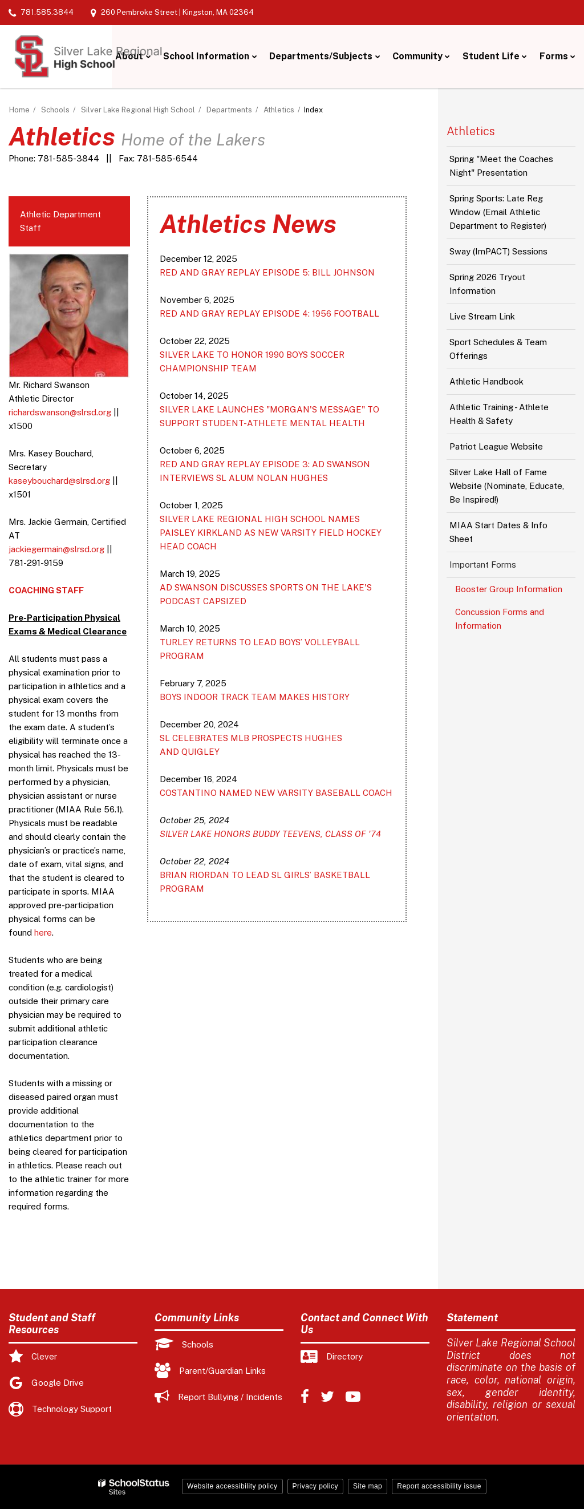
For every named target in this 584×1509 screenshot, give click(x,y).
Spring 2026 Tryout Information (487, 284)
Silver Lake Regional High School (138, 110)
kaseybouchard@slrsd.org (59, 481)
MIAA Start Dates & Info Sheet (498, 532)
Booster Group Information (508, 589)
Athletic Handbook (486, 381)
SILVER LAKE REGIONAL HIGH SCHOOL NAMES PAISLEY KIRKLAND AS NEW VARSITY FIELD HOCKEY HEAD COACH (271, 532)
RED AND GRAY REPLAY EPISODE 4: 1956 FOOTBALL (269, 313)
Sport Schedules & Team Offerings (498, 349)
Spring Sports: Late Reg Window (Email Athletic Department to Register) (497, 211)
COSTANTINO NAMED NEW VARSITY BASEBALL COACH (276, 793)
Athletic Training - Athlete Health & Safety (499, 414)
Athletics (278, 110)
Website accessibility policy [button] (232, 1486)
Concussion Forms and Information (499, 618)
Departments (229, 110)
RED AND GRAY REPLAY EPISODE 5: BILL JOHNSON (267, 272)
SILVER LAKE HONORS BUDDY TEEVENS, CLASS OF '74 (270, 834)
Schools (55, 110)
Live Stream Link (482, 316)
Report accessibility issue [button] (439, 1486)
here (43, 932)
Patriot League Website (496, 446)
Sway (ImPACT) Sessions (498, 251)
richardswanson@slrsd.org (60, 412)
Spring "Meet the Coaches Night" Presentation (501, 165)
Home (19, 110)
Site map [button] (367, 1486)
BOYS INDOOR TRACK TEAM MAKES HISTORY (255, 697)
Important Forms (482, 564)
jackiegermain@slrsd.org (56, 549)
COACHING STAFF (46, 590)
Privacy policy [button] (315, 1486)
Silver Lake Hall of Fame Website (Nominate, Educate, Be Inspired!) (506, 485)
